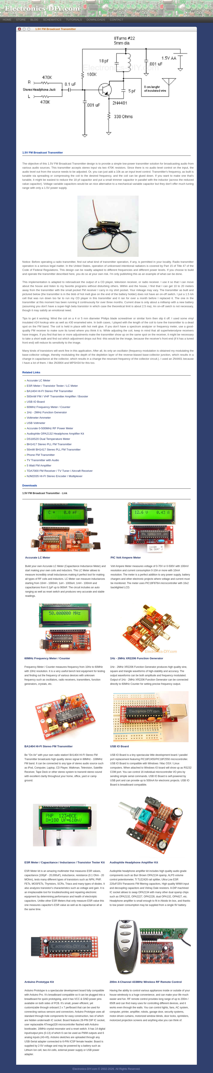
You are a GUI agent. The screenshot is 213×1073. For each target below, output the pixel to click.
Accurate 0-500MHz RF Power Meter (50, 428)
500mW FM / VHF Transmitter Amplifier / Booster (57, 396)
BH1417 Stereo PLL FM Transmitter (49, 444)
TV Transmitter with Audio (43, 460)
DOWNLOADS (96, 19)
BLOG (34, 19)
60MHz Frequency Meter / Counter (48, 407)
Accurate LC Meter (38, 380)
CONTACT (116, 19)
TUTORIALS (74, 19)
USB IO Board (36, 401)
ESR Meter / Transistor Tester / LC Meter (52, 385)
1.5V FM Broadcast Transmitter (55, 29)
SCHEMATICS (52, 19)
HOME (7, 19)
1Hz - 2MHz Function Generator (47, 412)
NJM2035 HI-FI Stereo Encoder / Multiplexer (54, 476)
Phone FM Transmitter (41, 454)
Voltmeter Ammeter (39, 417)
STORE (21, 19)
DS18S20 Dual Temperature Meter (48, 439)
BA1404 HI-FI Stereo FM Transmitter (50, 391)
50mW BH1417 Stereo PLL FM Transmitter (54, 449)
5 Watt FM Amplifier (39, 465)
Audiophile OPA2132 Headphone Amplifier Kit (55, 433)
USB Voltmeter (36, 423)
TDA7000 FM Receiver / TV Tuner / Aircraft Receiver (60, 470)
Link (64, 493)
